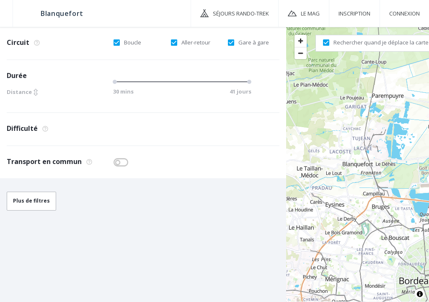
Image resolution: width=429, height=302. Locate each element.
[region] (357, 164)
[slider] (116, 82)
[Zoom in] (301, 41)
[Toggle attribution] (420, 294)
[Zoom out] (301, 53)
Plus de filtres (31, 200)
